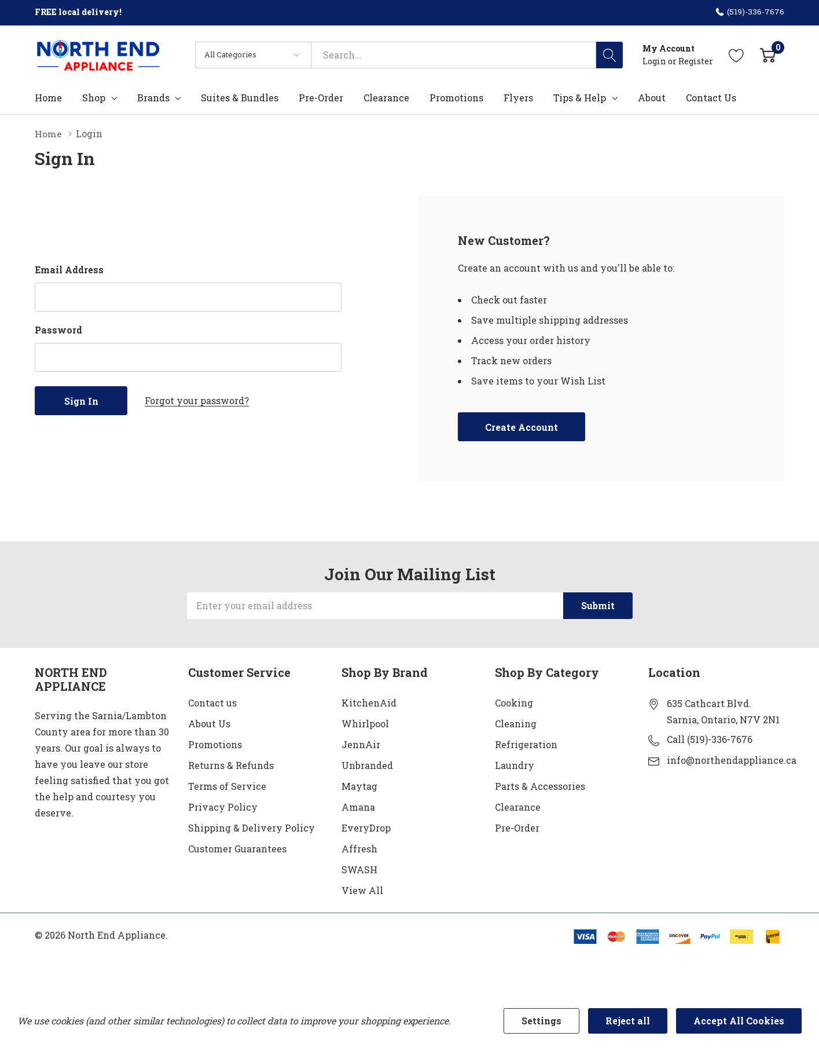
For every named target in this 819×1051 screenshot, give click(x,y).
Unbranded (367, 765)
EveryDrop (366, 827)
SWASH (359, 869)
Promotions (215, 744)
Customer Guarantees (237, 848)
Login (655, 61)
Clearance (518, 806)
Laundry (514, 765)
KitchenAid (368, 702)
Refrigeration (526, 744)
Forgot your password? (197, 400)
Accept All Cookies (738, 1021)
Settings (541, 1021)
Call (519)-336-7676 (709, 739)
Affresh (359, 848)
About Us (209, 723)
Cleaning (516, 723)
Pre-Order (517, 827)
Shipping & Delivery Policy (251, 827)
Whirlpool (365, 723)
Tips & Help (579, 97)
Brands (153, 97)
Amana (358, 806)
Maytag (359, 785)
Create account (521, 426)
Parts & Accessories (540, 785)
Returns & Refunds (231, 765)
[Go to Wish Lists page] (736, 54)
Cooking (514, 702)
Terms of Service (227, 785)
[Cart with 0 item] (768, 54)
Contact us (212, 702)
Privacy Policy (223, 806)
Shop (93, 97)
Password (58, 329)
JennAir (360, 744)
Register (695, 61)
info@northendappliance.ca (731, 759)
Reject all (627, 1021)
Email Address (69, 269)
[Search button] (609, 55)
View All (362, 890)
